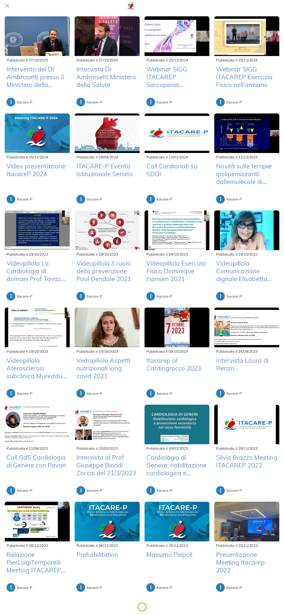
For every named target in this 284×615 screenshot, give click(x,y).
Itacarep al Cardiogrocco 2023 (173, 364)
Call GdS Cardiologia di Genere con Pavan (36, 461)
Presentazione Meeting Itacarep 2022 (240, 562)
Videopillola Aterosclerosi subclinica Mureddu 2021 (34, 368)
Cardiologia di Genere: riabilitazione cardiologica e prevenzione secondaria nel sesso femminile (176, 465)
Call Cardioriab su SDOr (171, 170)
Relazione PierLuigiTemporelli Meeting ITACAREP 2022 (34, 562)
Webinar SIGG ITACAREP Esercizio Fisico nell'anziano (244, 77)
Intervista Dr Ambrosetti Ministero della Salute (106, 77)
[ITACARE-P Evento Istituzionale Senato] (107, 133)
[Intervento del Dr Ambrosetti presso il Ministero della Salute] (37, 36)
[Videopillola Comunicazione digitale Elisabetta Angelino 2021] (246, 230)
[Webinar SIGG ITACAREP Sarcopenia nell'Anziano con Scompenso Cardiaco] (177, 36)
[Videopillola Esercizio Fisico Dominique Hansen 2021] (177, 230)
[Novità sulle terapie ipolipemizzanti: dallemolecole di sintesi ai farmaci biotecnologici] (246, 133)
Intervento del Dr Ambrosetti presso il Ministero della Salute (35, 77)
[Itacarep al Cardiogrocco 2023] (177, 327)
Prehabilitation (97, 554)
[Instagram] (276, 5)
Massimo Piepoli (169, 554)
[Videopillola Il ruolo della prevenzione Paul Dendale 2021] (107, 230)
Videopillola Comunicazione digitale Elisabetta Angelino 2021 (241, 271)
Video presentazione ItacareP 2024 (36, 170)
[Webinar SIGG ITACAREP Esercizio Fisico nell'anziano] (246, 36)
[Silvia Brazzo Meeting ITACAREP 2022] (246, 424)
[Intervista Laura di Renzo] (246, 327)
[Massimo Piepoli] (177, 521)
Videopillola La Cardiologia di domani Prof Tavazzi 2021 (36, 271)
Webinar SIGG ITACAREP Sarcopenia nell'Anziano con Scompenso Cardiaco (176, 77)
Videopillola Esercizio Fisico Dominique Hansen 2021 (176, 271)
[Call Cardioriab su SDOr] (177, 133)
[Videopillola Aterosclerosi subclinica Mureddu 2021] (37, 327)
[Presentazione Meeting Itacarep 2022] (246, 521)
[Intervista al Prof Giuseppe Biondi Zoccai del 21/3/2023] (107, 424)
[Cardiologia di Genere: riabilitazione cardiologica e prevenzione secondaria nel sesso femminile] (177, 424)
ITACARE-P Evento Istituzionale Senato (104, 170)
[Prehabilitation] (107, 521)
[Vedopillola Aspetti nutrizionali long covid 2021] (107, 327)
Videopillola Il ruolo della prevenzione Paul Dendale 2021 (103, 271)
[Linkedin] (267, 5)
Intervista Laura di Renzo (242, 364)
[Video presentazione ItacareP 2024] (37, 133)
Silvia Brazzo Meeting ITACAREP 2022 (246, 461)
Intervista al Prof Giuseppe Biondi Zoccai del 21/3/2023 (106, 465)
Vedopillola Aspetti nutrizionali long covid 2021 (103, 368)
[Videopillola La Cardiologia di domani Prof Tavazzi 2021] (37, 230)
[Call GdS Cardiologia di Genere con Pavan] (37, 424)
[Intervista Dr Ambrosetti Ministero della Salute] (107, 36)
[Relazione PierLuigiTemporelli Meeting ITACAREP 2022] (37, 521)
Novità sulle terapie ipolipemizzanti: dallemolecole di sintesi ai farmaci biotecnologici (244, 174)
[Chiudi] (7, 6)
